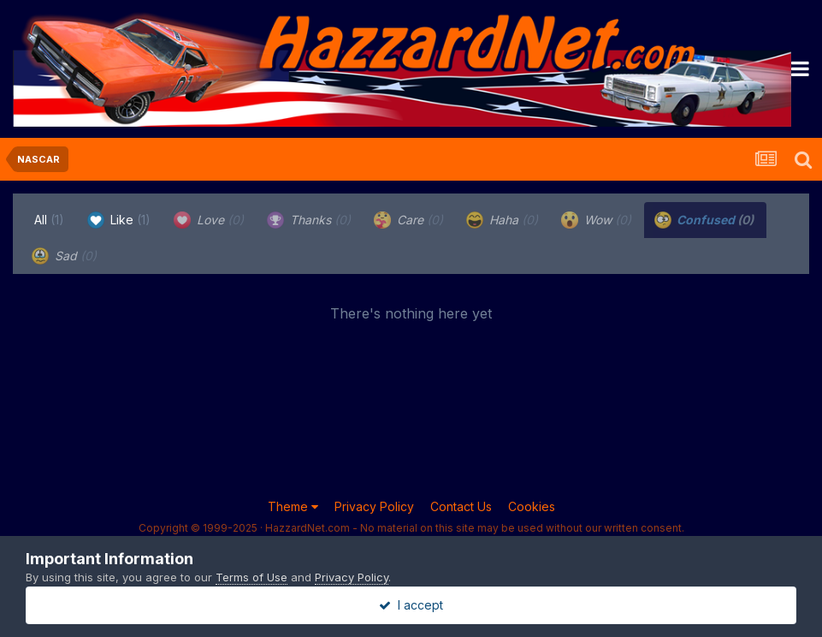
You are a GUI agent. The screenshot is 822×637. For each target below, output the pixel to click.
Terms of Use (251, 577)
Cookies (531, 506)
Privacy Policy (374, 506)
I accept (411, 605)
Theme (293, 506)
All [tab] (49, 219)
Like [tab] (119, 220)
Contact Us (461, 506)
